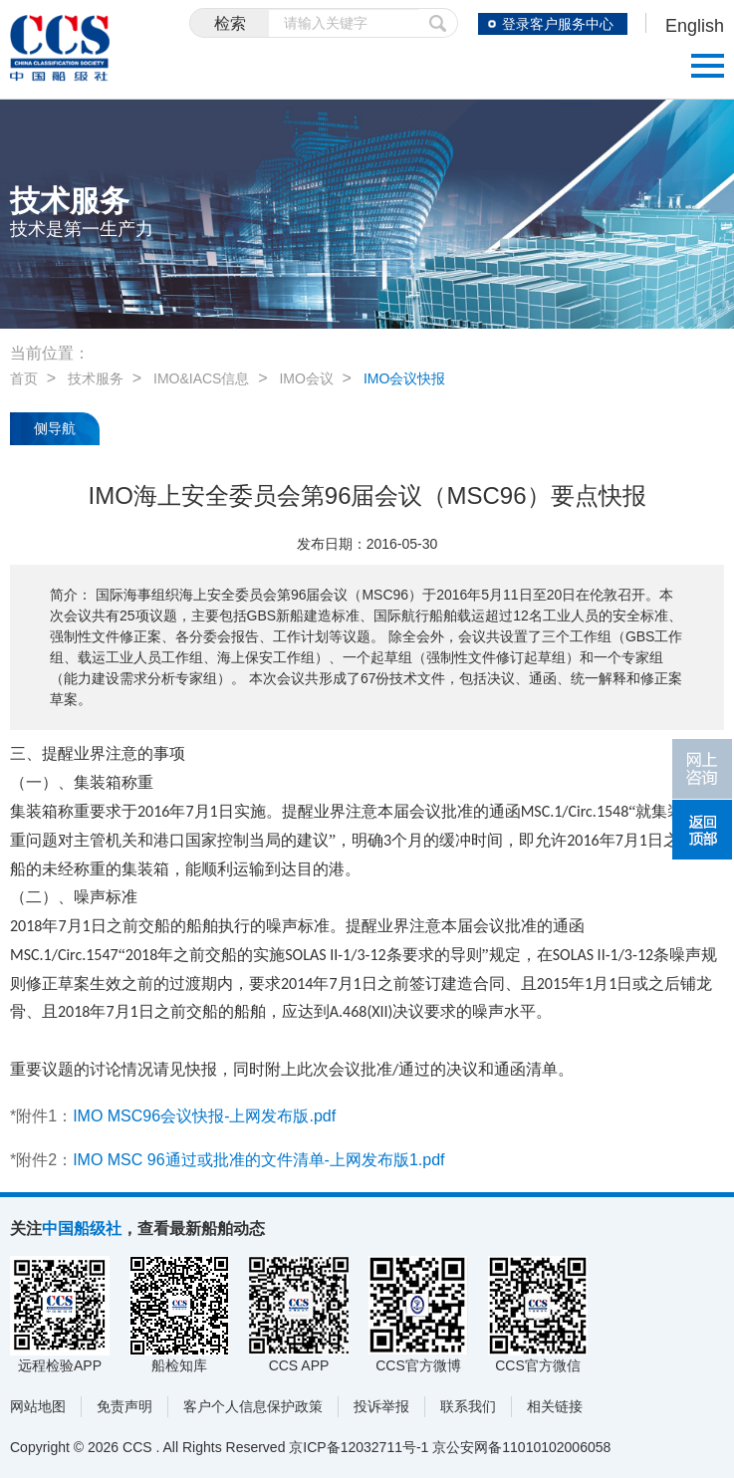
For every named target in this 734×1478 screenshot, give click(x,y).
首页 (24, 378)
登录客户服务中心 (557, 24)
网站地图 (38, 1406)
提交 (438, 23)
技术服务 (95, 378)
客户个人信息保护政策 (253, 1406)
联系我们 (468, 1406)
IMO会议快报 (404, 378)
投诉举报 (381, 1406)
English (694, 26)
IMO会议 (306, 378)
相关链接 (555, 1406)
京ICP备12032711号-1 (358, 1447)
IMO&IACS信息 (201, 378)
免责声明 (124, 1406)
